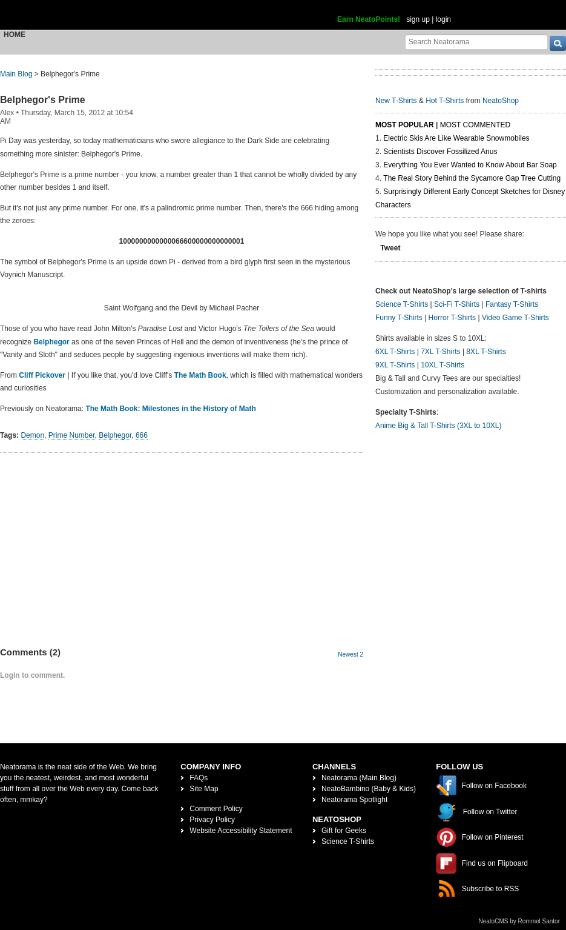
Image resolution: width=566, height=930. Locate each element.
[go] (558, 43)
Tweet (390, 248)
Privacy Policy (212, 819)
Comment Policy (215, 809)
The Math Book (200, 375)
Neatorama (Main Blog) (359, 778)
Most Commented (475, 125)
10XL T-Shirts (442, 365)
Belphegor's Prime (42, 100)
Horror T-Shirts (452, 317)
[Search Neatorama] (476, 41)
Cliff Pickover (42, 375)
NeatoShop (500, 100)
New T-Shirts (395, 100)
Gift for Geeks (343, 830)
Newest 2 (350, 654)
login (443, 19)
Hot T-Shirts (445, 100)
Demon (32, 435)
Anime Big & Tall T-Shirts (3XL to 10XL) (438, 425)
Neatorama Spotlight (354, 799)
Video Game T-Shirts (515, 317)
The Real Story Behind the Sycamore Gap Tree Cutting (472, 178)
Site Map (203, 788)
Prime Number (71, 435)
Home (14, 34)
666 (142, 435)
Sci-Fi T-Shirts (456, 304)
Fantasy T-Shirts (511, 304)
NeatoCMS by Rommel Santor (520, 921)
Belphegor (51, 342)
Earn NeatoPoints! (368, 19)
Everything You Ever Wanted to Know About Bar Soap (469, 165)
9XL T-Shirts (395, 365)
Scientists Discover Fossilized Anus (440, 151)
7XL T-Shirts (440, 351)
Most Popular (404, 125)
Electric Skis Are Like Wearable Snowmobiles (456, 138)
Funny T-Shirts (399, 317)
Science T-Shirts (401, 304)
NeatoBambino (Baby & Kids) (368, 788)
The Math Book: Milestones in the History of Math (170, 408)
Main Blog (16, 74)
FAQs (198, 778)
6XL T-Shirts (395, 351)
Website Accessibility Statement (240, 830)
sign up (418, 19)
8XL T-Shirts (485, 351)
